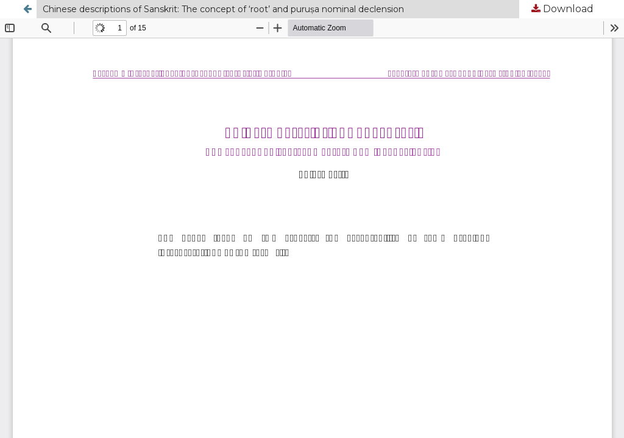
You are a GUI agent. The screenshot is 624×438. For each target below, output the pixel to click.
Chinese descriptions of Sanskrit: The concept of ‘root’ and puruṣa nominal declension (223, 9)
